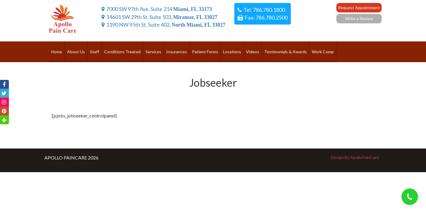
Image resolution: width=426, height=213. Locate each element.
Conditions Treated (122, 51)
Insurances (176, 51)
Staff (94, 51)
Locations (232, 51)
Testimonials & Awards (285, 51)
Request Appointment (359, 7)
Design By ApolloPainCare (355, 157)
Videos (252, 51)
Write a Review (359, 18)
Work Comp (323, 51)
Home (56, 51)
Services (153, 51)
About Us (76, 51)
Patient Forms (205, 51)
